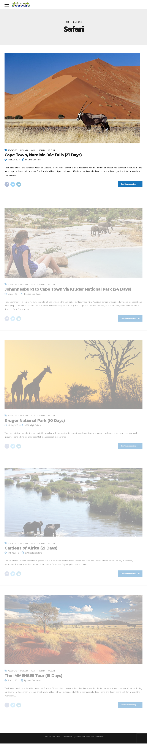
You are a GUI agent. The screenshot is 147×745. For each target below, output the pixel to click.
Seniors (43, 150)
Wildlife (53, 150)
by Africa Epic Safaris (33, 159)
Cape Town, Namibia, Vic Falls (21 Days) (43, 155)
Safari (34, 150)
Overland (25, 150)
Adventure (13, 150)
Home (67, 22)
